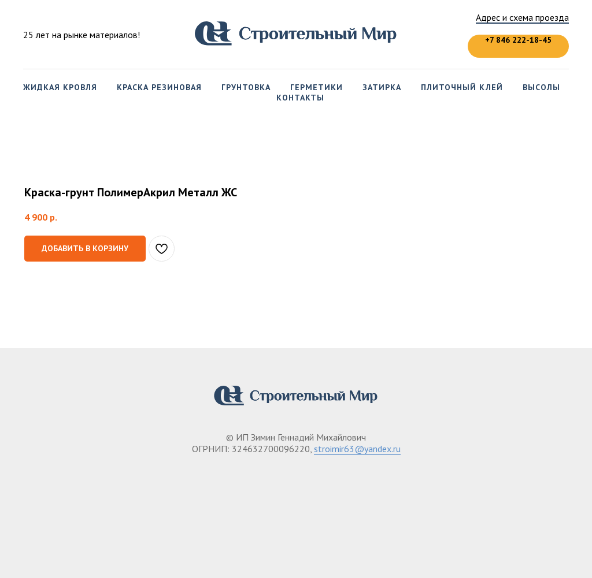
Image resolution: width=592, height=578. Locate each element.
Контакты (300, 97)
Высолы (541, 87)
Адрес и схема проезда (522, 17)
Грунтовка (246, 87)
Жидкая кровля (60, 87)
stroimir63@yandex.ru (357, 448)
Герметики (316, 87)
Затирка (381, 87)
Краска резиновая (159, 87)
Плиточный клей (462, 87)
